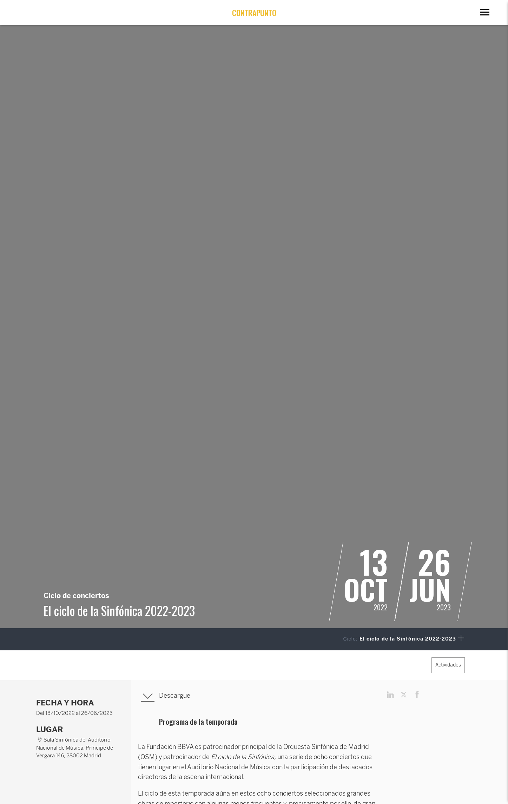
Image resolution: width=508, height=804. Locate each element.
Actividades (448, 665)
